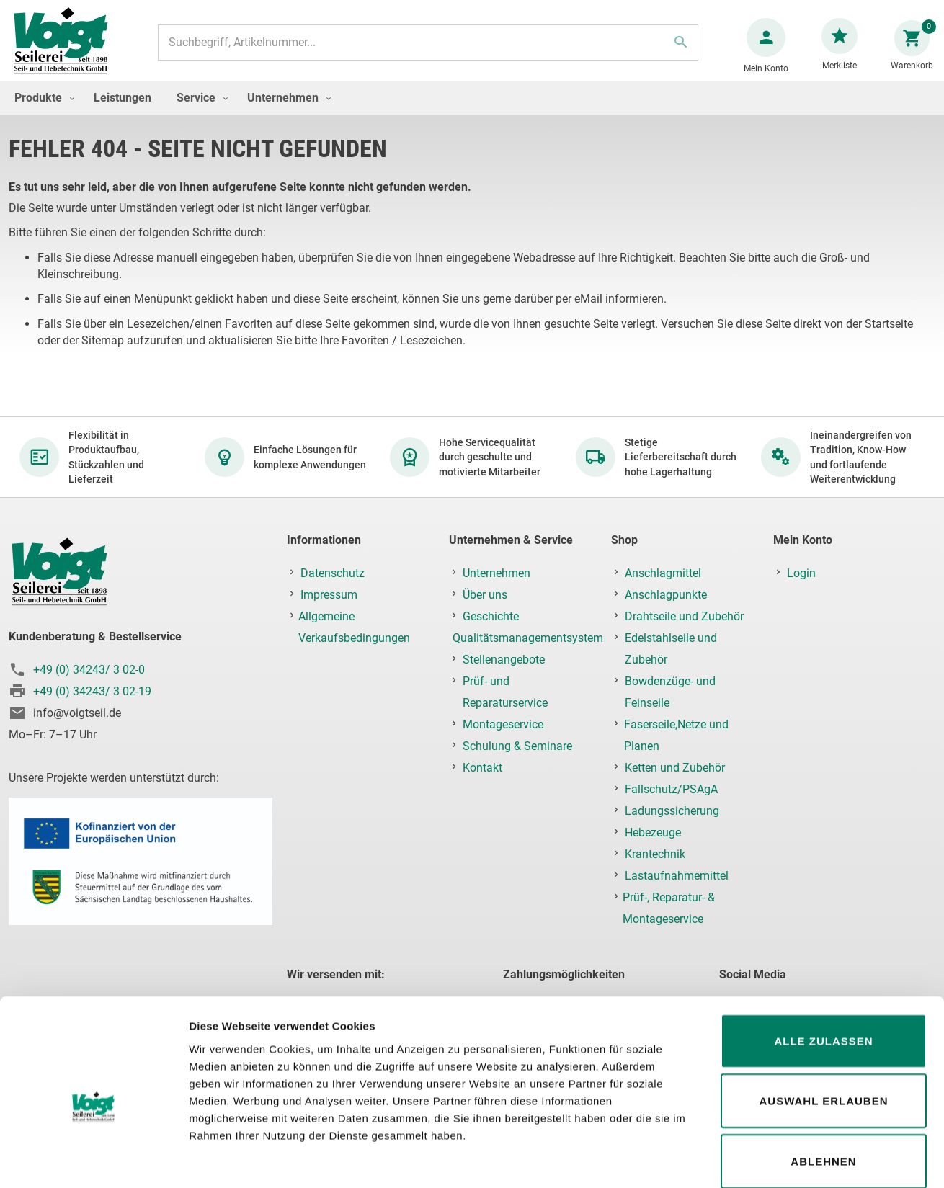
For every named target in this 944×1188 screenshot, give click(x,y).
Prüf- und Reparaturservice (505, 692)
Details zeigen (766, 1159)
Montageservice (503, 725)
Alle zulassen (823, 966)
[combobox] (426, 50)
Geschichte (491, 617)
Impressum (328, 595)
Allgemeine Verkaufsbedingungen (354, 628)
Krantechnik (655, 855)
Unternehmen (496, 574)
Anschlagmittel (663, 574)
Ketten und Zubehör (675, 768)
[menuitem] (41, 112)
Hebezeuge (653, 833)
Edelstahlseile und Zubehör (671, 649)
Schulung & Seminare (517, 747)
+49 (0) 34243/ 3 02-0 (89, 670)
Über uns (485, 595)
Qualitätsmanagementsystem (528, 639)
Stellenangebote (504, 660)
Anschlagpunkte (666, 595)
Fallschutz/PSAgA (671, 790)
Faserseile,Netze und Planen (676, 736)
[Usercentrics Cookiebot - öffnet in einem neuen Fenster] (93, 1160)
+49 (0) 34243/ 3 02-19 (92, 692)
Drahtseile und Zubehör (684, 617)
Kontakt (482, 768)
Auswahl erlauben (823, 1027)
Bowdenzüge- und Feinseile (670, 692)
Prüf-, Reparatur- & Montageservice (669, 908)
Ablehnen (823, 1087)
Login (801, 574)
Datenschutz (332, 574)
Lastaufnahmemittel (677, 876)
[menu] (472, 112)
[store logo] (66, 49)
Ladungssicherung (672, 811)
